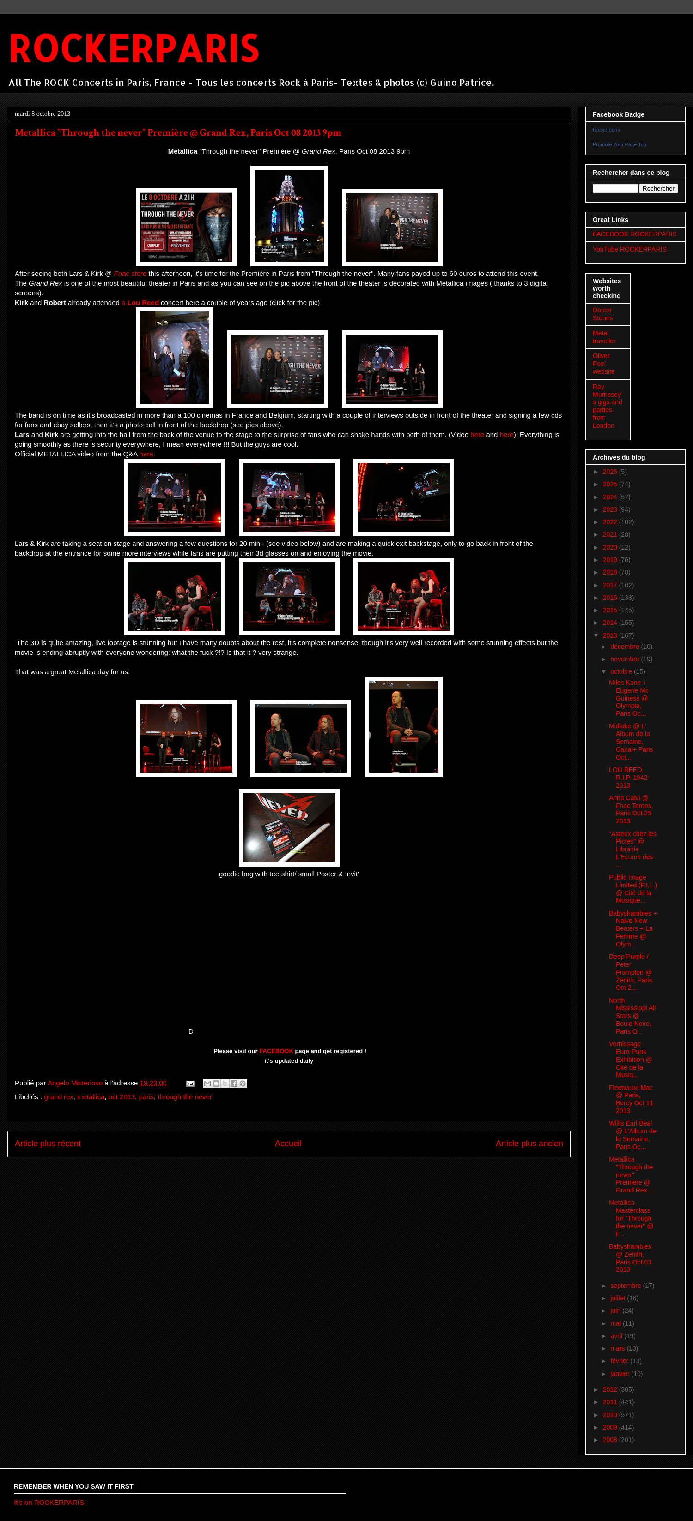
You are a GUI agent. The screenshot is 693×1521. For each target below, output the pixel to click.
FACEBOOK (276, 1051)
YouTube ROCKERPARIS (630, 249)
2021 (611, 534)
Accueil (288, 1143)
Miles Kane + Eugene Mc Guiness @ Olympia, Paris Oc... (629, 698)
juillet (618, 1298)
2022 (611, 522)
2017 (611, 585)
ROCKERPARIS (132, 48)
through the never (185, 1097)
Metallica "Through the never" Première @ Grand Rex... (631, 1175)
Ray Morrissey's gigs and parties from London (607, 406)
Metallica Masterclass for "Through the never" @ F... (631, 1218)
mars (618, 1348)
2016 (611, 597)
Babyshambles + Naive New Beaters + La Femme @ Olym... (633, 929)
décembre (625, 646)
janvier (620, 1373)
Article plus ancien (529, 1143)
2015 (611, 610)
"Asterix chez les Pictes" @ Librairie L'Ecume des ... (633, 849)
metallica (90, 1097)
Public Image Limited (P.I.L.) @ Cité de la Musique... (633, 889)
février (620, 1361)
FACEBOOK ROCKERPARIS (635, 234)
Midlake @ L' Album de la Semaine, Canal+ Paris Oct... (631, 741)
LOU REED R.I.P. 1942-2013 (629, 777)
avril (617, 1336)
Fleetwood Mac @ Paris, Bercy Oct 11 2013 (631, 1099)
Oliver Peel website (603, 363)
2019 (611, 559)
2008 (611, 1439)
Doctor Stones (603, 314)
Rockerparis (606, 129)
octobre (622, 671)
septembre (626, 1285)
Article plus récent (48, 1143)
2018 (611, 572)
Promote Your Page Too (619, 144)
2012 (611, 1389)
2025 (611, 484)
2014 (611, 622)
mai (616, 1323)
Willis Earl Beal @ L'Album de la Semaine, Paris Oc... (633, 1135)
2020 (611, 547)
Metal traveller (604, 337)
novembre (625, 659)
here (477, 434)
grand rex (58, 1097)
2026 (611, 471)
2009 (611, 1427)
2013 (611, 635)
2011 (611, 1402)
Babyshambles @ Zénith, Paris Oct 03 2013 (630, 1258)
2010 (611, 1415)
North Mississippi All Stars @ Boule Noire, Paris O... (632, 1016)
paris (146, 1097)
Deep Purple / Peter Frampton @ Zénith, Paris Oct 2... (630, 972)
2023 (611, 509)
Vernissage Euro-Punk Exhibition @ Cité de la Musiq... (630, 1059)
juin (616, 1310)
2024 (611, 497)
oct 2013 (122, 1097)
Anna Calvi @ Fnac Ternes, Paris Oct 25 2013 (631, 809)
